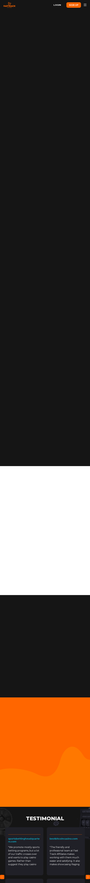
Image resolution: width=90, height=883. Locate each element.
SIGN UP (72, 5)
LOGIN (54, 5)
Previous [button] (2, 879)
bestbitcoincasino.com (64, 840)
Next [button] (88, 879)
